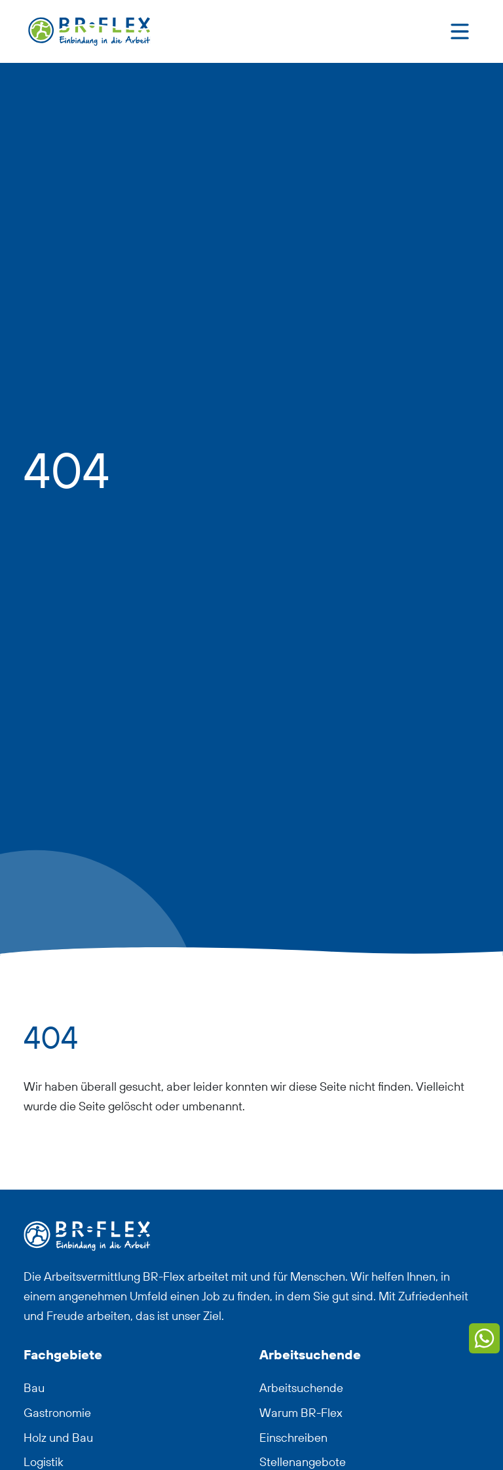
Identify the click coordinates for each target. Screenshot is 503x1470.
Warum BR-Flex (301, 1412)
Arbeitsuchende (301, 1387)
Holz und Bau (58, 1437)
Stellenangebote (302, 1461)
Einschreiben (293, 1437)
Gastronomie (57, 1412)
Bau (34, 1387)
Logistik (44, 1461)
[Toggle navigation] (459, 31)
